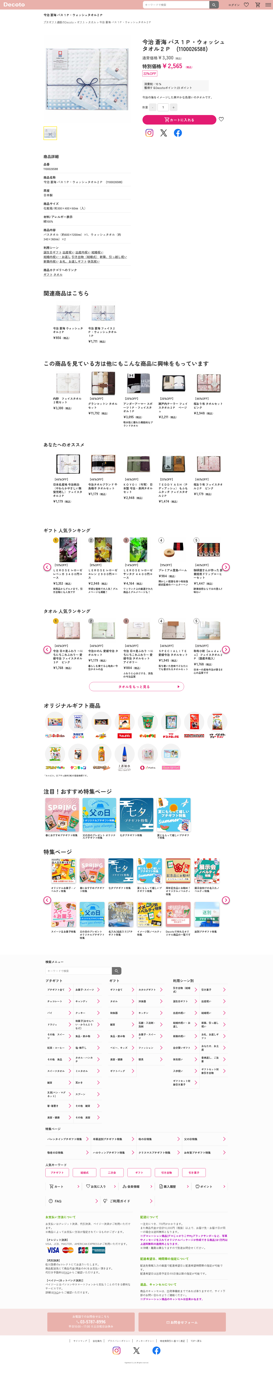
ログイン (234, 5)
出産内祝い (83, 252)
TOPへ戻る (196, 1340)
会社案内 (97, 1340)
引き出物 (166, 1172)
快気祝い (94, 261)
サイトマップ (80, 1340)
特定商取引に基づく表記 (172, 1340)
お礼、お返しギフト (73, 261)
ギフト (48, 274)
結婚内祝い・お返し (57, 256)
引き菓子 (194, 1172)
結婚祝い (97, 252)
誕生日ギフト (53, 252)
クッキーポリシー (145, 1340)
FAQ (66, 1272)
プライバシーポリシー (119, 1340)
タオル (58, 274)
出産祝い (69, 252)
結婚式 (85, 1172)
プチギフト (57, 1172)
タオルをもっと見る (134, 686)
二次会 (112, 1172)
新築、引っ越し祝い (113, 256)
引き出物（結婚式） (85, 256)
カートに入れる (179, 119)
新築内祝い (51, 261)
